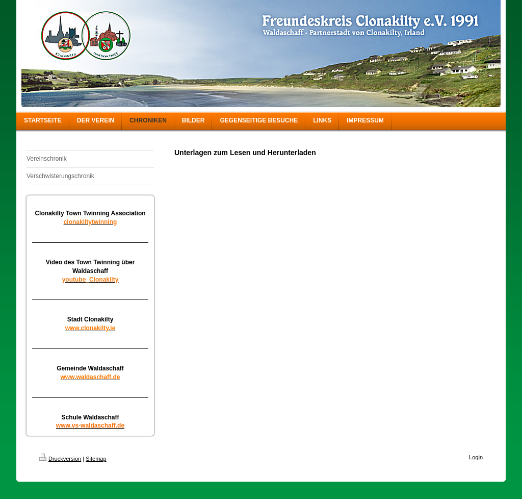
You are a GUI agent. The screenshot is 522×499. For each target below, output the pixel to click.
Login (476, 457)
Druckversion (60, 459)
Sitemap (96, 459)
